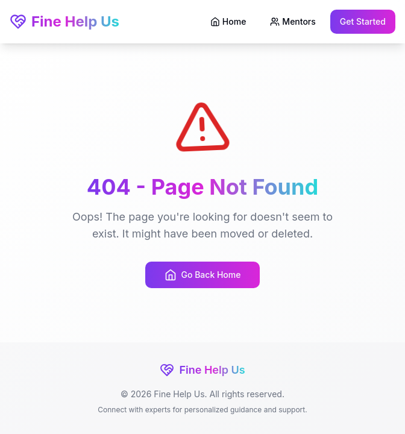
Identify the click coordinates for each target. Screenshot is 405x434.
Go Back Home (203, 275)
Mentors (292, 21)
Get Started (363, 21)
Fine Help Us (64, 21)
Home (228, 21)
